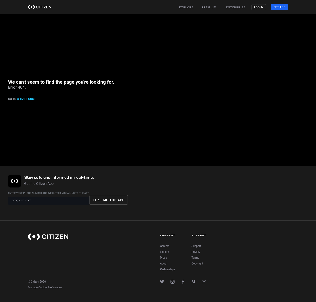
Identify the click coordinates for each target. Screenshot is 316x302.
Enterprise (237, 7)
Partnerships (167, 269)
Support (196, 246)
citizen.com (25, 99)
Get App (279, 7)
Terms (195, 257)
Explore (186, 7)
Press (163, 257)
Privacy (195, 251)
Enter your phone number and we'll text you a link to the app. (48, 193)
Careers (164, 246)
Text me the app (109, 200)
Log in (258, 7)
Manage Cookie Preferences (45, 287)
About (163, 263)
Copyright (197, 263)
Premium (209, 7)
